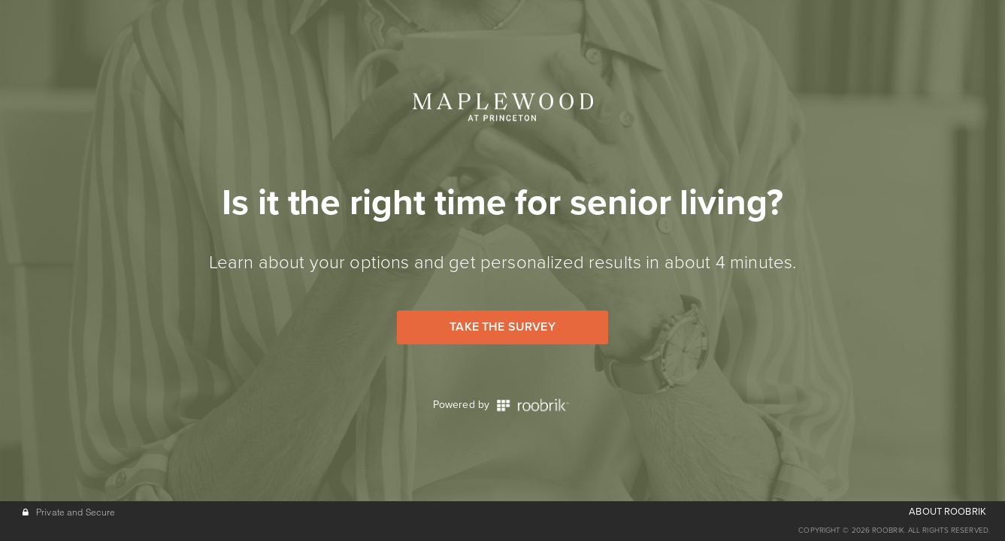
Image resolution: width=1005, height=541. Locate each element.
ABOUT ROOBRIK (947, 512)
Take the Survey (502, 326)
